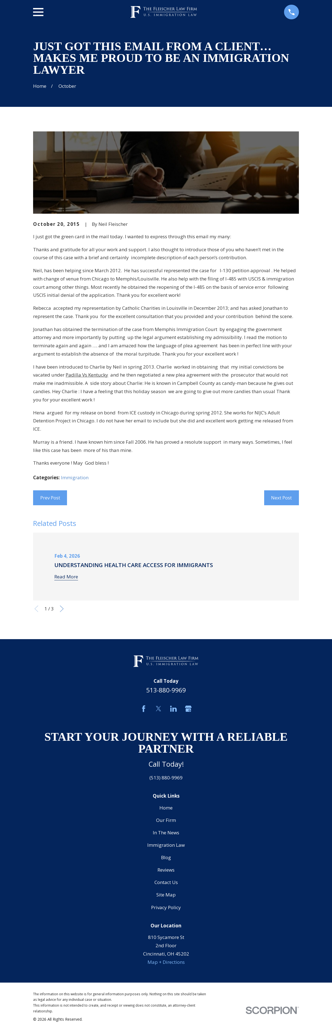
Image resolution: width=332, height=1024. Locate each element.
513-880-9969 (166, 690)
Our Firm (166, 820)
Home (166, 808)
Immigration (75, 477)
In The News (166, 832)
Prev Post (50, 497)
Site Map (166, 894)
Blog (166, 857)
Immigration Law (166, 845)
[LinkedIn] (173, 708)
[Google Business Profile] (188, 708)
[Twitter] (158, 708)
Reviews (166, 870)
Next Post (281, 497)
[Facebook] (143, 708)
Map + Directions (166, 962)
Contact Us (166, 882)
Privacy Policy (166, 907)
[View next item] (61, 608)
